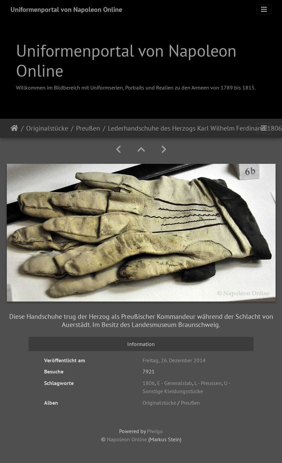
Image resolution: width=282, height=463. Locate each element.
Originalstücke (47, 128)
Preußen (88, 128)
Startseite (14, 128)
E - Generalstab (174, 383)
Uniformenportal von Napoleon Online (66, 9)
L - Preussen (208, 383)
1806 (149, 383)
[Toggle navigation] (264, 9)
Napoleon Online (127, 439)
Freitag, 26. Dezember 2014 (174, 360)
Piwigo (155, 431)
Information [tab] (141, 344)
